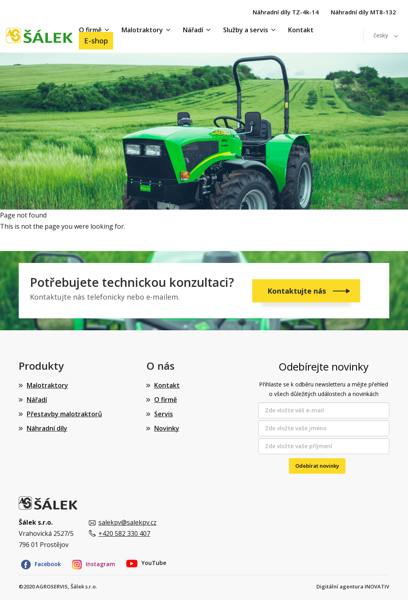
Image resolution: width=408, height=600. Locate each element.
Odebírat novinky (317, 465)
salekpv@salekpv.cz (127, 522)
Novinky (166, 428)
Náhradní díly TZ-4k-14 (286, 12)
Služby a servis (245, 29)
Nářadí (193, 29)
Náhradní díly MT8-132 (363, 12)
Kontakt (301, 29)
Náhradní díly (47, 428)
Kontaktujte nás (297, 291)
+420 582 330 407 (124, 533)
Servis (163, 414)
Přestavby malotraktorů (64, 414)
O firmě (165, 399)
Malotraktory (142, 29)
